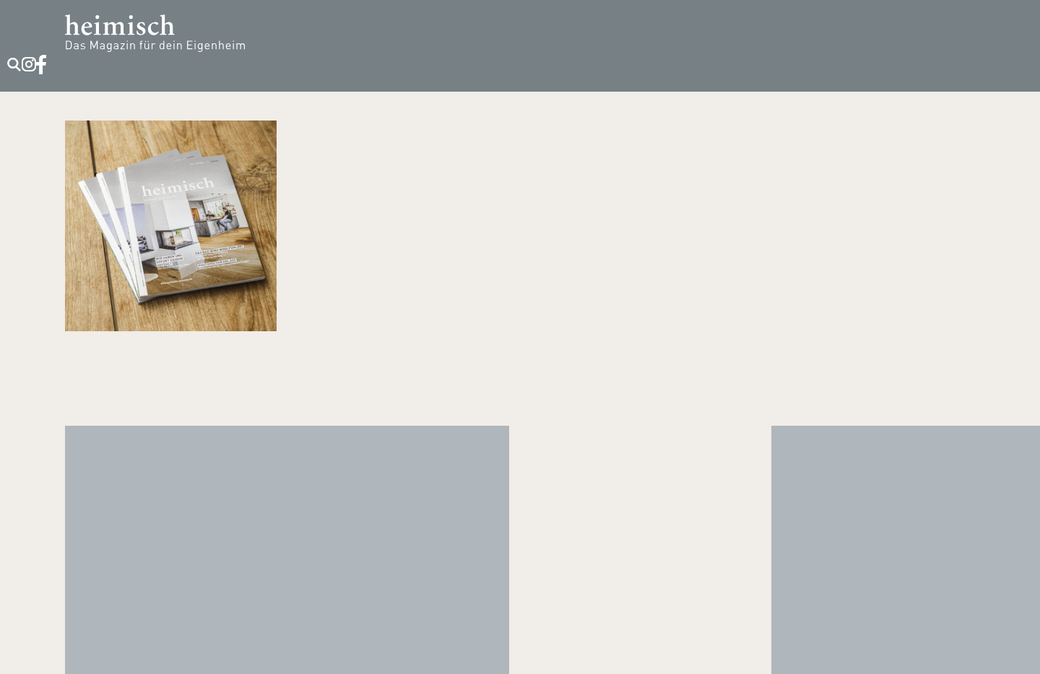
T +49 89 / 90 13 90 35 (520, 555)
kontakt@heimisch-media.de (520, 581)
